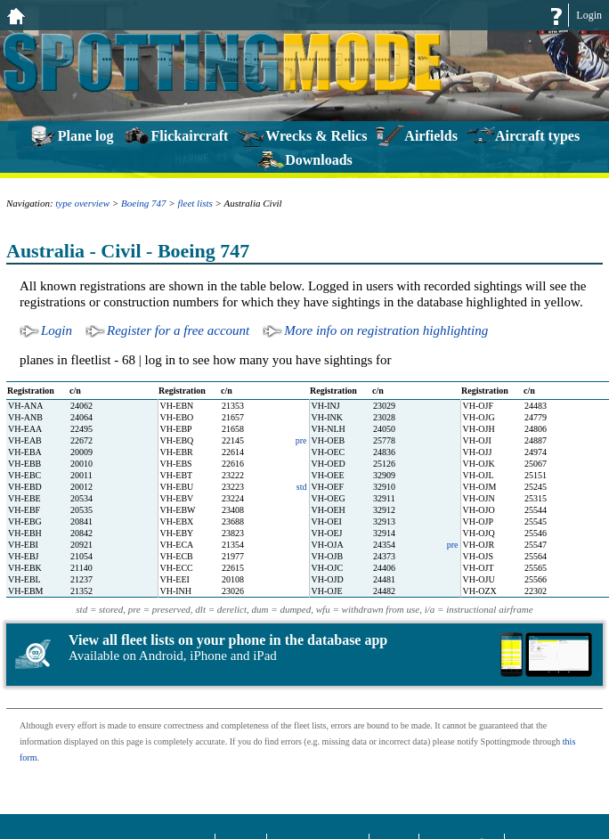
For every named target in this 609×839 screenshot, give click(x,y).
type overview (82, 203)
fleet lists (194, 203)
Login (589, 15)
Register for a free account (178, 330)
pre (301, 440)
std (301, 487)
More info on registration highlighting (386, 330)
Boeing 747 (143, 203)
